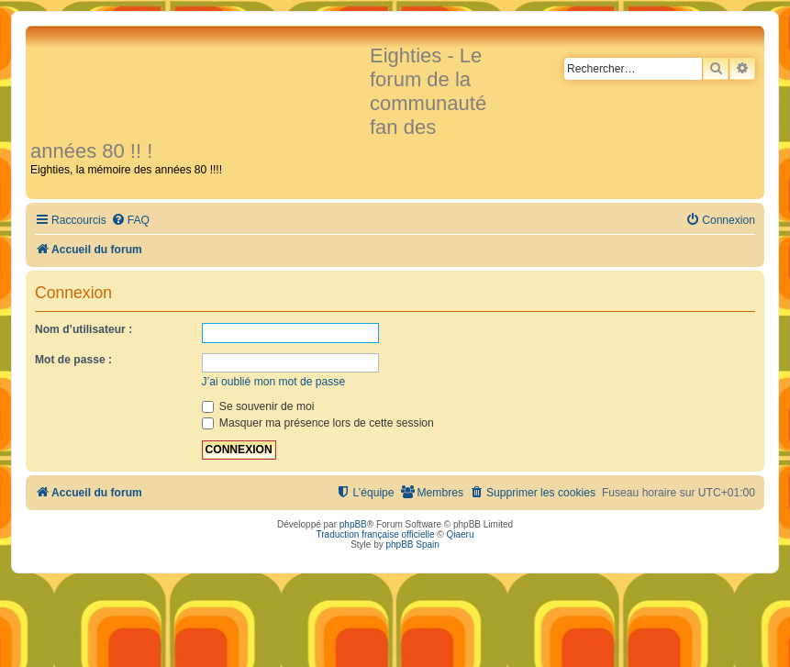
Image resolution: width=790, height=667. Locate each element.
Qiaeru (459, 534)
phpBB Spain (412, 544)
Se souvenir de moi (258, 406)
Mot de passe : (73, 359)
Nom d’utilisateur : (83, 329)
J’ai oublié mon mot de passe (274, 381)
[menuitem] (130, 220)
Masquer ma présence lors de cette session (318, 423)
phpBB (353, 524)
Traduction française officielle (376, 534)
